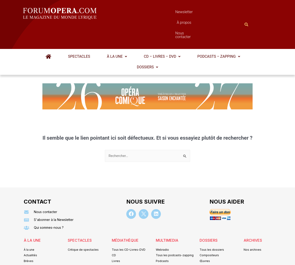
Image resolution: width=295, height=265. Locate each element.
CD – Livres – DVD (159, 34)
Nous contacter (199, 13)
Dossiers (147, 44)
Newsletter (140, 13)
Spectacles (82, 34)
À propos (168, 13)
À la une (117, 34)
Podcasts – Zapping (213, 34)
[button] (117, 34)
